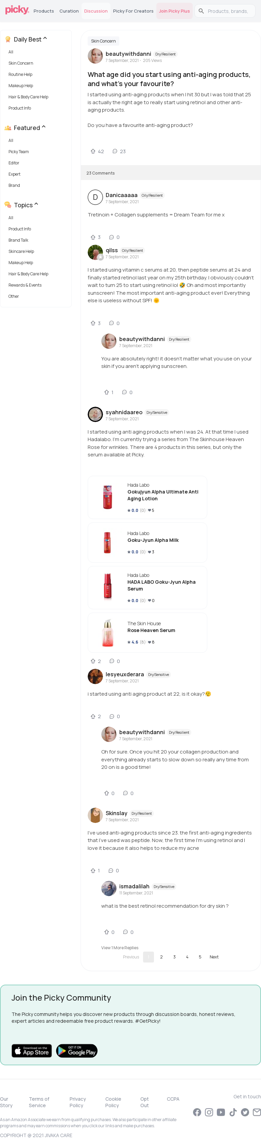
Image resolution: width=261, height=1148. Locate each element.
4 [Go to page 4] (187, 957)
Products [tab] (44, 11)
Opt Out (144, 1102)
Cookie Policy (113, 1102)
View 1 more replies (119, 948)
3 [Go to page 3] (174, 957)
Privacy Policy (78, 1102)
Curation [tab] (69, 11)
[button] (37, 53)
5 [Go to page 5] (200, 957)
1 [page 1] (148, 957)
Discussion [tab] (96, 11)
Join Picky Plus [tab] (174, 11)
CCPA (173, 1099)
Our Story (6, 1102)
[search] (228, 11)
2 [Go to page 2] (161, 957)
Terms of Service (39, 1102)
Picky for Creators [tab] (133, 11)
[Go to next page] (214, 957)
